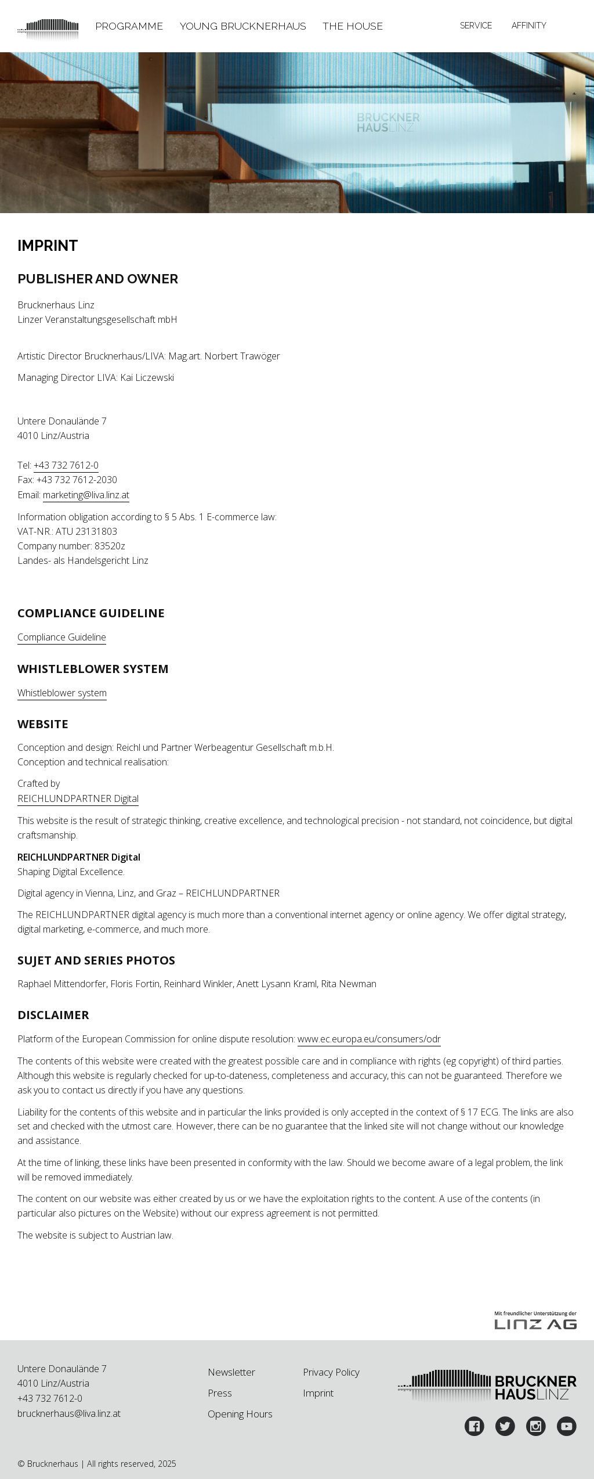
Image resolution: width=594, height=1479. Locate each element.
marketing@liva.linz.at (86, 494)
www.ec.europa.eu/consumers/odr (369, 1038)
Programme (129, 26)
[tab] (129, 26)
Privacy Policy (331, 1372)
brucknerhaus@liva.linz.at (69, 1413)
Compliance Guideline (61, 637)
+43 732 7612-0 (66, 465)
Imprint (318, 1392)
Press (220, 1392)
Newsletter (231, 1372)
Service (476, 25)
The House (353, 26)
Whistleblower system (62, 692)
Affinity (529, 25)
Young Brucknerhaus (243, 26)
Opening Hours (240, 1413)
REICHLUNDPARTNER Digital (78, 798)
